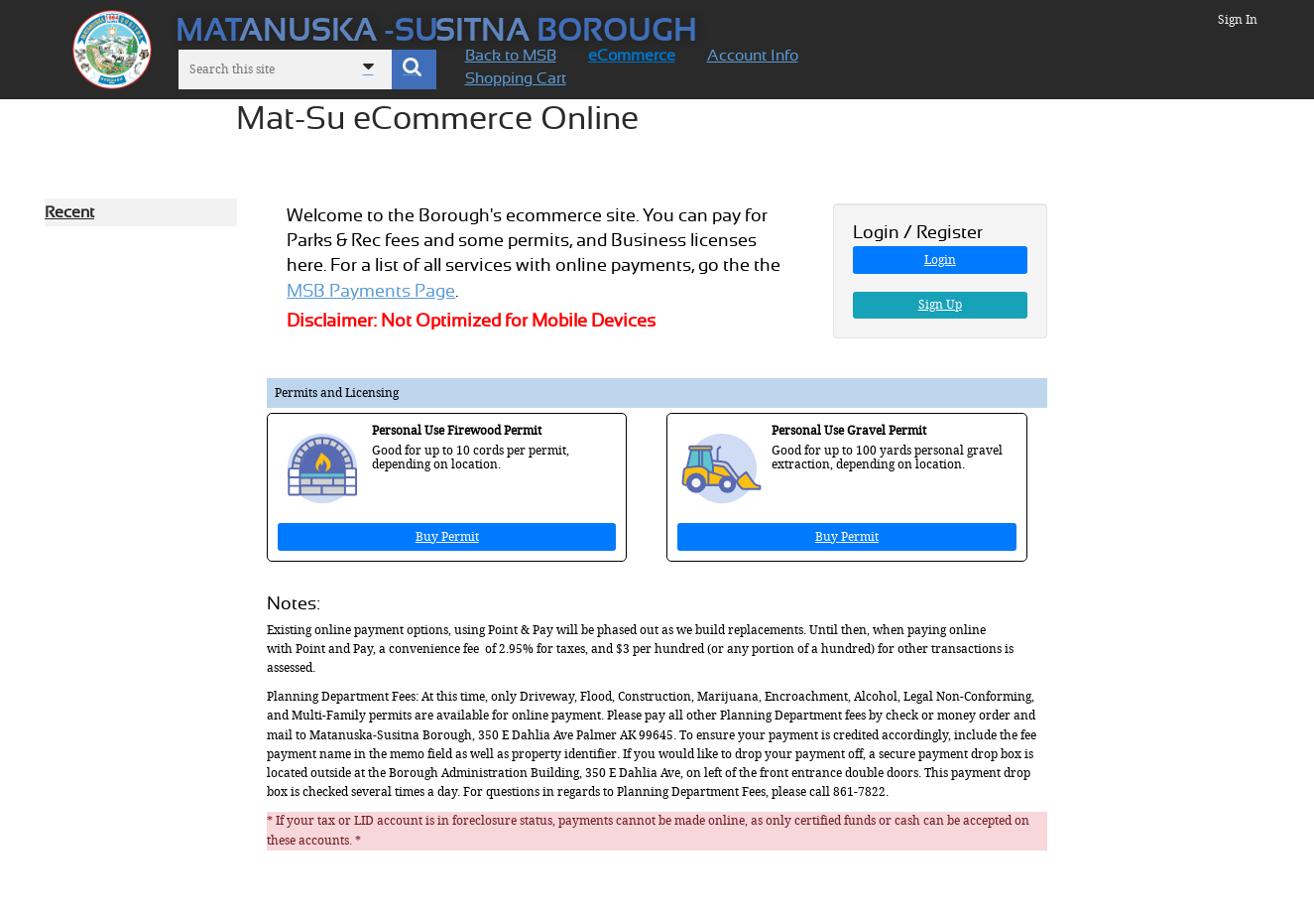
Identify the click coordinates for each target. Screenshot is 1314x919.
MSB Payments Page (371, 291)
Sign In (1237, 20)
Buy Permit (447, 537)
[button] (414, 69)
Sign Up (940, 305)
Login (940, 260)
